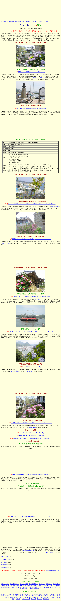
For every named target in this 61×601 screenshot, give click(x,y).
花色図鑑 (9, 594)
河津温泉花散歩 (33, 584)
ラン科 (54, 595)
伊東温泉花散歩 (14, 584)
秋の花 (26, 594)
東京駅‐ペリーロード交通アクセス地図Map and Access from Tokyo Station (32, 438)
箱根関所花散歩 (24, 588)
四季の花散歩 (4, 21)
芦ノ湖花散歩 (24, 587)
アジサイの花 (28, 371)
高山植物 (39, 599)
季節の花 (3, 594)
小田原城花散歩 (5, 585)
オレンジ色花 (23, 595)
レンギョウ (38, 299)
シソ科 (49, 595)
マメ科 (58, 595)
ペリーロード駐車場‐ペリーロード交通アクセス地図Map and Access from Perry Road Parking (32, 204)
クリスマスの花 (26, 599)
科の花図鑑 (16, 594)
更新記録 (11, 21)
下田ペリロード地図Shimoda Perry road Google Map (31, 72)
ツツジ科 (46, 597)
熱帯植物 (43, 595)
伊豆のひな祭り (5, 584)
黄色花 (12, 595)
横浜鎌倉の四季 (5, 567)
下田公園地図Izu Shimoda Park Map (32, 366)
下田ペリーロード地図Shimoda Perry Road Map (32, 432)
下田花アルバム (5, 556)
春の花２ (46, 594)
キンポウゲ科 (17, 597)
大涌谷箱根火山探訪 (47, 585)
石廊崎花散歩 (56, 584)
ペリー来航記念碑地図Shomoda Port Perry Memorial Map (31, 108)
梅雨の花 (18, 599)
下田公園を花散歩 (15, 371)
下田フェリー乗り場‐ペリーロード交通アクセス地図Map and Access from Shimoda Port (31, 331)
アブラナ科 (4, 597)
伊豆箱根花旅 (4, 564)
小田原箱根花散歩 (5, 559)
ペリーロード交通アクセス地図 (40, 21)
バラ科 (40, 597)
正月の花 (33, 599)
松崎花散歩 (42, 584)
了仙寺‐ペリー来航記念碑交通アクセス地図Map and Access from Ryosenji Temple (32, 516)
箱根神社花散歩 (33, 587)
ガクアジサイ (42, 77)
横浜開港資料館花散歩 (29, 550)
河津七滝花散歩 (37, 585)
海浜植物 (37, 595)
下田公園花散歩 (26, 21)
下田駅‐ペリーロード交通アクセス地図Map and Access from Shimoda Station (31, 239)
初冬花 (31, 594)
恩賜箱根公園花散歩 (35, 588)
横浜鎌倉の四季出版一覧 (52, 570)
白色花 (7, 595)
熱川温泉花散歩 (24, 584)
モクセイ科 (35, 597)
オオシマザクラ (55, 206)
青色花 (58, 594)
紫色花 (17, 595)
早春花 (40, 594)
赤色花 (2, 595)
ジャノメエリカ (6, 243)
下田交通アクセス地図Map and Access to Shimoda (31, 435)
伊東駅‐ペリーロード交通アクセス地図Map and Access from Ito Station (31, 296)
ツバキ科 (10, 597)
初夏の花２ (53, 594)
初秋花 (21, 594)
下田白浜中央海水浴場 (26, 585)
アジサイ (35, 77)
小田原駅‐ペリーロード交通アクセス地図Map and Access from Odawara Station (31, 423)
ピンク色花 (31, 595)
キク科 (28, 597)
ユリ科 (24, 597)
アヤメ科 (52, 597)
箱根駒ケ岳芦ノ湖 (55, 587)
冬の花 (36, 594)
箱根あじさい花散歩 (43, 587)
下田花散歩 (18, 21)
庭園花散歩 (46, 599)
